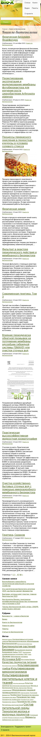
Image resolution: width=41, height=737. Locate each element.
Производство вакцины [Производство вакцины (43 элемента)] (30, 695)
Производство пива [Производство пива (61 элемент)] (25, 697)
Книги (34, 3)
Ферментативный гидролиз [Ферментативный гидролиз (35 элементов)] (16, 717)
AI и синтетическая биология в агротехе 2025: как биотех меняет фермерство (18, 590)
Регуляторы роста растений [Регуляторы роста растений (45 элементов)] (12, 705)
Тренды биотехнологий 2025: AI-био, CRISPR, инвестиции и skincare (20, 608)
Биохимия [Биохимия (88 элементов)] (8, 649)
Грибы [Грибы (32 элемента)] (29, 654)
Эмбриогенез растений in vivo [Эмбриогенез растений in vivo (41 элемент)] (12, 720)
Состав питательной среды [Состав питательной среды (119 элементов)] (17, 706)
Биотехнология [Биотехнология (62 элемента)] (9, 643)
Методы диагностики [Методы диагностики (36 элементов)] (20, 688)
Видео (27, 8)
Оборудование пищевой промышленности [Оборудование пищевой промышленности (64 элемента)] (18, 691)
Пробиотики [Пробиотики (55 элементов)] (15, 695)
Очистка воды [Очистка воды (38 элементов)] (24, 693)
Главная (5, 29)
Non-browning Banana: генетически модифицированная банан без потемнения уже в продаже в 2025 (20, 601)
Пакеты (35, 8)
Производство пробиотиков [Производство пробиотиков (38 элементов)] (11, 699)
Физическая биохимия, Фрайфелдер (16, 38)
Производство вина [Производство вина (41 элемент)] (9, 697)
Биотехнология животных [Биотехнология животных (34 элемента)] (24, 644)
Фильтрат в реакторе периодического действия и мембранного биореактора (19, 252)
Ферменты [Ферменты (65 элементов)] (30, 717)
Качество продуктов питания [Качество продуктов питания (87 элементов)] (19, 662)
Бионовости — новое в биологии (15, 616)
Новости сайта (8, 626)
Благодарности (7, 727)
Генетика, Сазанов (13, 534)
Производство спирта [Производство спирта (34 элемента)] (27, 699)
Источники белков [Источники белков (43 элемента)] (28, 659)
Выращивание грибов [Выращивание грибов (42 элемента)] (10, 652)
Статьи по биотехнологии (12, 632)
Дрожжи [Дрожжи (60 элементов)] (6, 656)
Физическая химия (13, 208)
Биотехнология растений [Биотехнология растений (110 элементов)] (18, 646)
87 (18, 575)
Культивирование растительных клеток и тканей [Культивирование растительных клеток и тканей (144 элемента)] (19, 678)
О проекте (29, 14)
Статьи (27, 3)
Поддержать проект (23, 727)
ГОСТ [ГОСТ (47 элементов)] (20, 652)
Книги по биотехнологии (12, 622)
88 (21, 575)
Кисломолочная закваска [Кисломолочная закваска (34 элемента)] (9, 665)
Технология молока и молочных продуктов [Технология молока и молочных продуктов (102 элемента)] (16, 713)
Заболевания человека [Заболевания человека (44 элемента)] (19, 657)
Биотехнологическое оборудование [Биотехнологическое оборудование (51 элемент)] (24, 641)
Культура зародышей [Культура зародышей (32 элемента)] (19, 683)
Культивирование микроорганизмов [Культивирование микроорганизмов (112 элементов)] (18, 670)
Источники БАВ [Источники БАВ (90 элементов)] (11, 659)
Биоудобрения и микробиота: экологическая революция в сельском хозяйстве (18, 584)
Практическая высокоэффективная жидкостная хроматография (19, 435)
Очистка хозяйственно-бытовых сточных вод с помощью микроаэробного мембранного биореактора (19, 488)
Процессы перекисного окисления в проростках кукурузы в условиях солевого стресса (17, 142)
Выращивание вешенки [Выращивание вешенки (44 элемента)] (23, 650)
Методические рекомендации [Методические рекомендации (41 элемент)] (20, 686)
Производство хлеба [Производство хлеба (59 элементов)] (26, 701)
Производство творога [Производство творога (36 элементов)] (9, 702)
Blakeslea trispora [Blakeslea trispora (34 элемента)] (7, 639)
